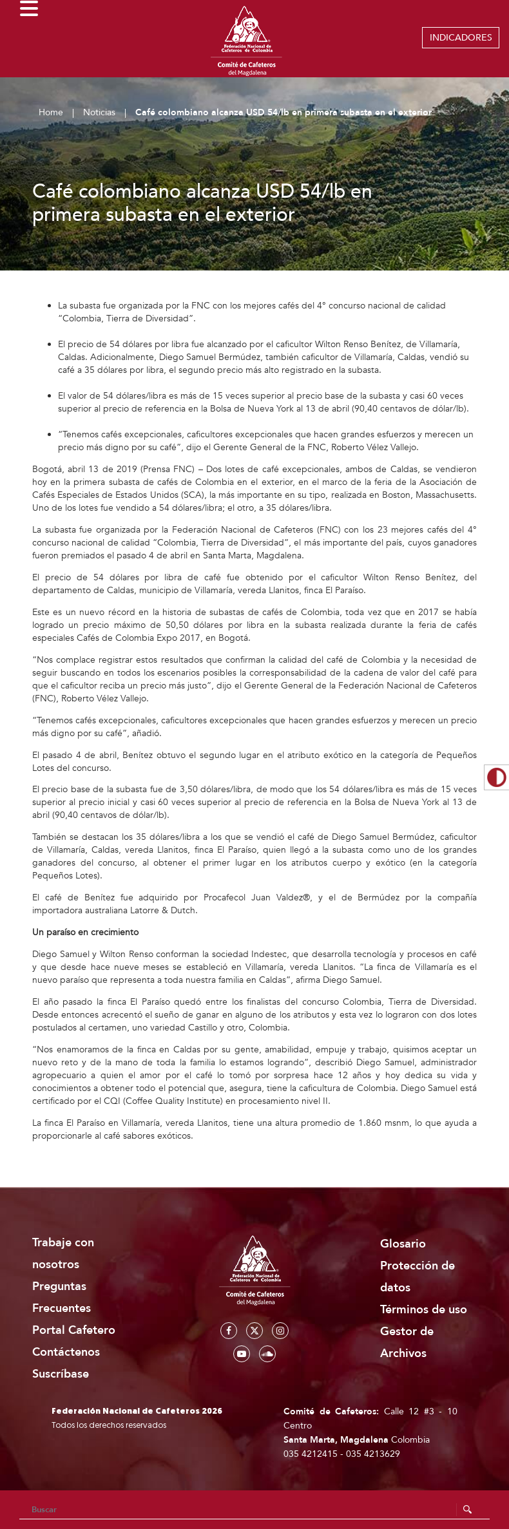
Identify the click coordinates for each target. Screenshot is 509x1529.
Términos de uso (423, 1310)
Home (51, 112)
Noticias (99, 112)
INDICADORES (461, 38)
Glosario (403, 1244)
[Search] (254, 1509)
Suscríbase (60, 1374)
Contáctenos (66, 1352)
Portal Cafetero (73, 1330)
